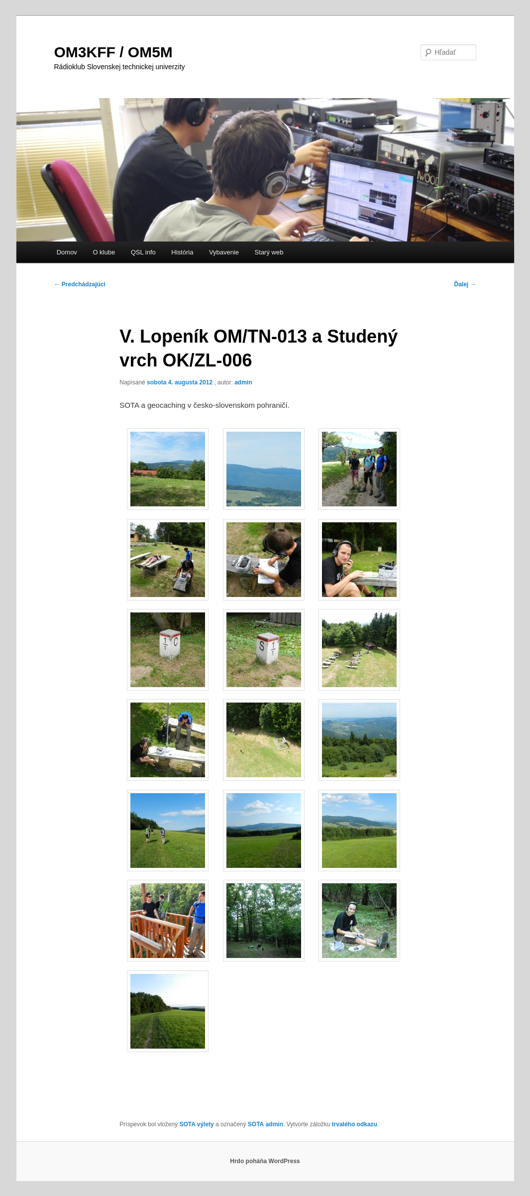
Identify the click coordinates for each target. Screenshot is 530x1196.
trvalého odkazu (354, 1124)
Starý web (269, 252)
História (182, 252)
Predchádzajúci (80, 284)
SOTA (256, 1124)
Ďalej (465, 284)
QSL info (143, 252)
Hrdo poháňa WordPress (265, 1161)
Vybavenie (224, 252)
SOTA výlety (196, 1124)
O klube (104, 252)
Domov (67, 252)
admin (243, 382)
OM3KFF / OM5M (113, 52)
